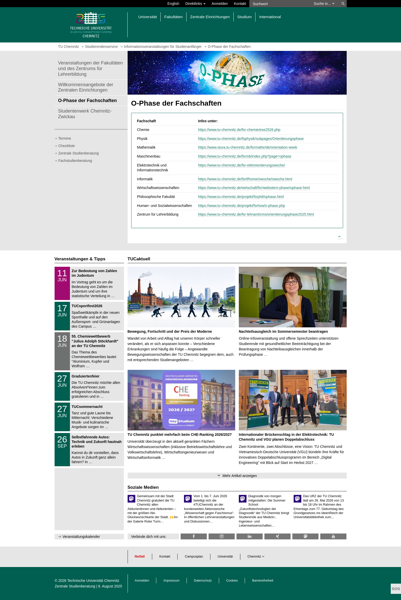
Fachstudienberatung (75, 161)
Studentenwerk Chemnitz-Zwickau (85, 113)
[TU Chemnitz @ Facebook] (194, 536)
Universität (225, 556)
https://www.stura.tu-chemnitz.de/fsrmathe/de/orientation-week (247, 147)
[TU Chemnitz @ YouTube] (333, 536)
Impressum (171, 580)
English (173, 4)
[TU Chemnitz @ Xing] (277, 536)
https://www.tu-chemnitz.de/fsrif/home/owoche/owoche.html (245, 179)
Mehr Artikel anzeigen (239, 476)
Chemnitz (254, 556)
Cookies (232, 580)
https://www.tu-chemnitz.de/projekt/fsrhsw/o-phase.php (241, 206)
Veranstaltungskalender (81, 537)
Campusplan (194, 556)
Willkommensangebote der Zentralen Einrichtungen (85, 87)
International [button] (270, 17)
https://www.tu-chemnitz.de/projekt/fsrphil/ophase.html (241, 197)
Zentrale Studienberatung (78, 153)
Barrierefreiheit (262, 580)
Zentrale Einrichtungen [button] (210, 17)
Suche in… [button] (324, 4)
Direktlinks (195, 4)
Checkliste (66, 146)
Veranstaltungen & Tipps (80, 259)
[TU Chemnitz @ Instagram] (222, 536)
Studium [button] (244, 17)
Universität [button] (147, 17)
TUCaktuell (139, 259)
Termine (64, 138)
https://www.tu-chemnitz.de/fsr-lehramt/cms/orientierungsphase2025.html (256, 214)
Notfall (140, 556)
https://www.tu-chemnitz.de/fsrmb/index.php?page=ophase (244, 156)
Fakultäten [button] (173, 17)
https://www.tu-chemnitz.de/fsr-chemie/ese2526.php (239, 130)
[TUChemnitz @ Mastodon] (305, 536)
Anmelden (220, 4)
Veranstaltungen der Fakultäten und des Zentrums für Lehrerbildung (90, 68)
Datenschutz (203, 580)
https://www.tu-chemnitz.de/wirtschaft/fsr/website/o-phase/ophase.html (254, 188)
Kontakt (240, 4)
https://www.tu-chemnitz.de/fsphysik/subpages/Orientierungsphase (251, 139)
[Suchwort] (279, 3)
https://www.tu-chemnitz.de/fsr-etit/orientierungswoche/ (241, 165)
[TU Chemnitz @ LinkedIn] (250, 536)
